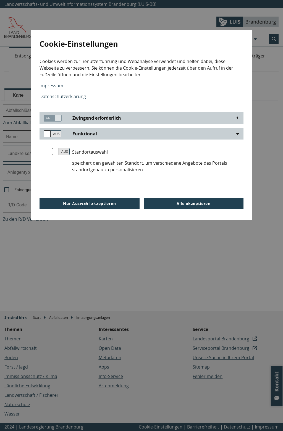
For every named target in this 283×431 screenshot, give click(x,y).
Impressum (51, 86)
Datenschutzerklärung (63, 96)
